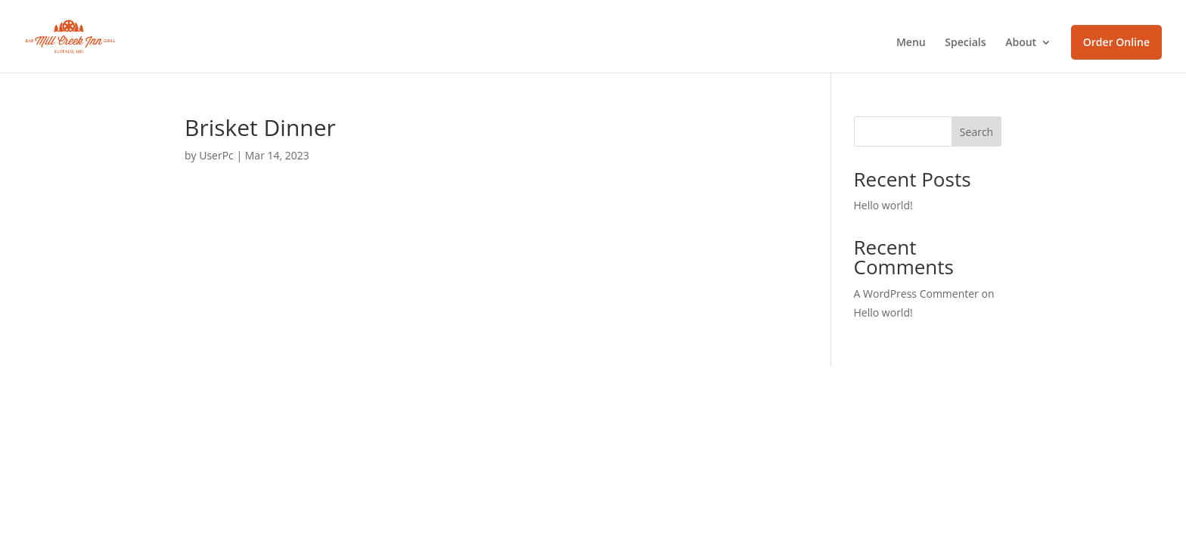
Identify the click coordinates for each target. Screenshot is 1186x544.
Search (976, 132)
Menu (911, 43)
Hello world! (883, 205)
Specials (965, 43)
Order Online (1116, 42)
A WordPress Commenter (916, 293)
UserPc (216, 155)
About (1020, 43)
